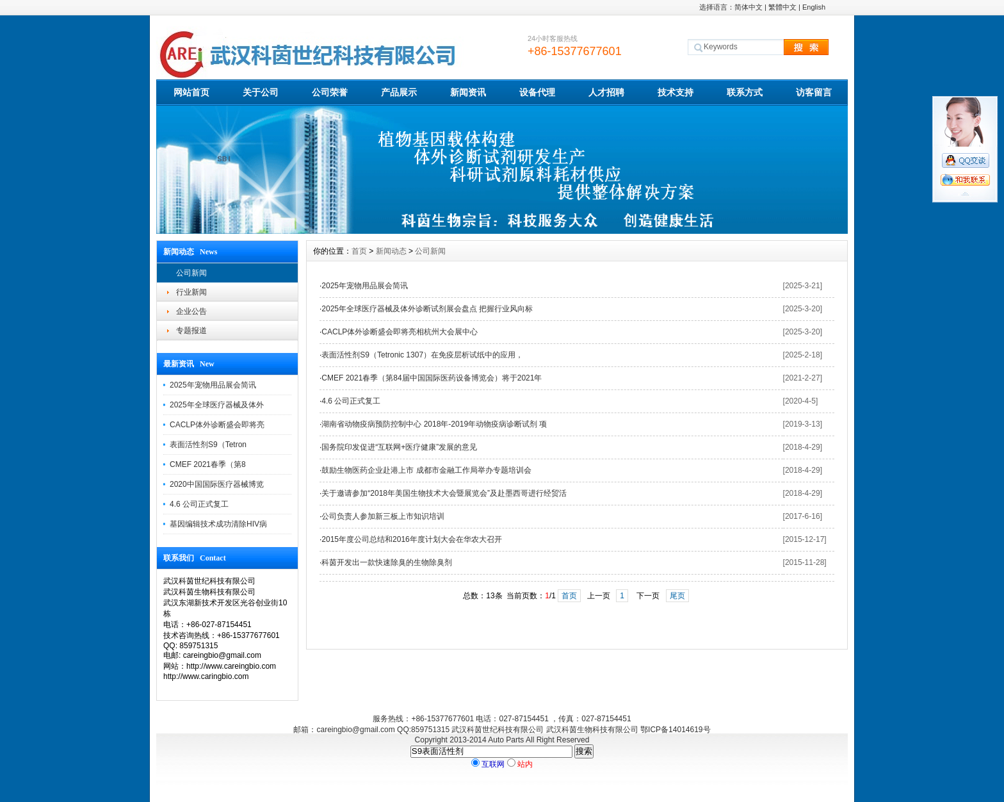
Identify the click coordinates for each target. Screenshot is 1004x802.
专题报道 (191, 330)
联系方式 (745, 92)
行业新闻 (191, 292)
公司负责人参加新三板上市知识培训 (382, 516)
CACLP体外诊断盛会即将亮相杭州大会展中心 (399, 331)
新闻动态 (391, 251)
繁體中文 (782, 7)
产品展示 (399, 92)
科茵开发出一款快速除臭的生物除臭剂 (386, 562)
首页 (359, 251)
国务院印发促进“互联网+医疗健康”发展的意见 (399, 447)
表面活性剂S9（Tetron (208, 444)
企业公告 (191, 311)
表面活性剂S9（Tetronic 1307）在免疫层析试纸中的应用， (422, 354)
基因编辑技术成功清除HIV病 (218, 524)
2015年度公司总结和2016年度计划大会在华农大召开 (411, 539)
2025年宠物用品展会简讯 (213, 385)
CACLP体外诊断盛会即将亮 (217, 424)
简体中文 (748, 7)
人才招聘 (606, 92)
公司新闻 (191, 272)
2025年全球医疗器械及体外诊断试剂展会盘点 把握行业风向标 (427, 308)
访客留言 (814, 92)
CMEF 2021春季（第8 (208, 464)
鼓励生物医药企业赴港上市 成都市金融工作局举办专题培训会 (426, 470)
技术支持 (675, 92)
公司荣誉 (330, 92)
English (813, 7)
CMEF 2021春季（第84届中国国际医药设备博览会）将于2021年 (431, 377)
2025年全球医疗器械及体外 (217, 404)
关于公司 (261, 92)
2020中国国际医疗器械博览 (217, 484)
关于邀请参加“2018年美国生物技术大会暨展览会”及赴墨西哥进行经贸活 (444, 493)
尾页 (677, 595)
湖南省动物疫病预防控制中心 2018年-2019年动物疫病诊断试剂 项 (434, 424)
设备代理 (537, 92)
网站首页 (191, 92)
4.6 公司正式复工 (199, 504)
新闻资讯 (468, 92)
